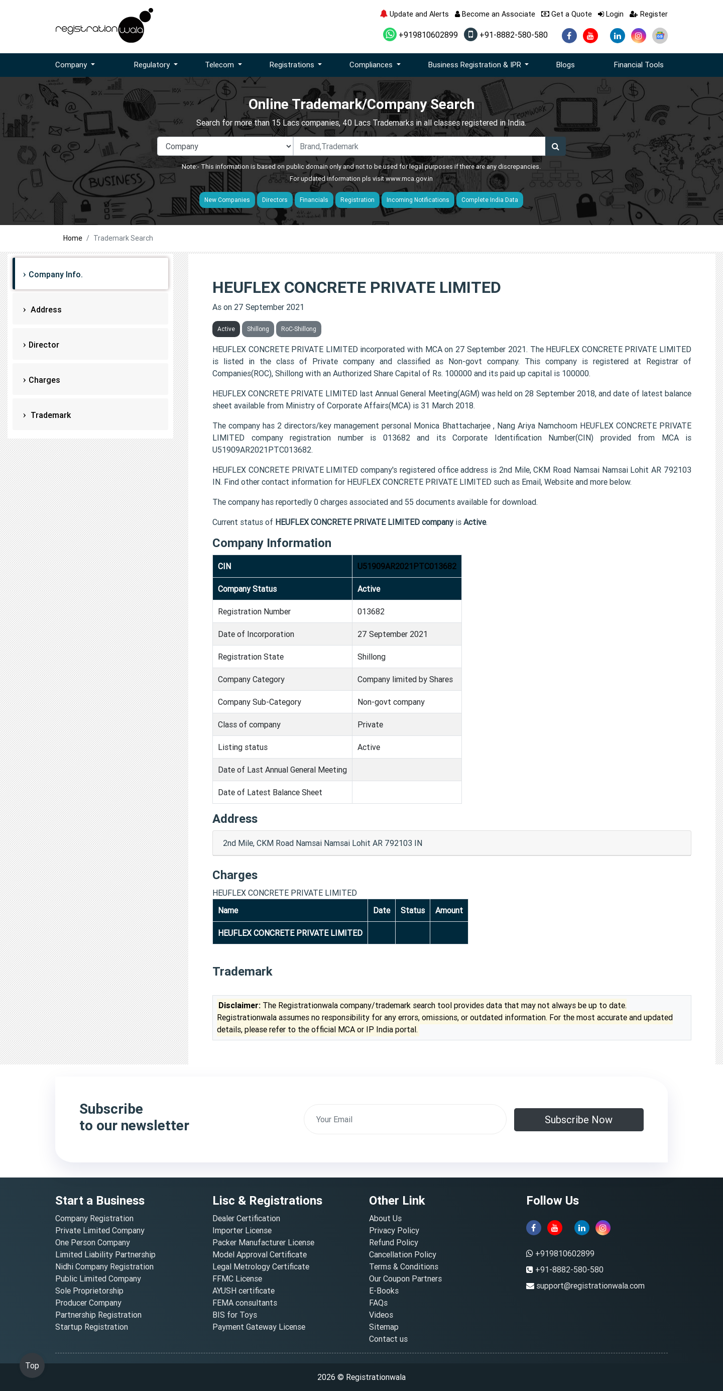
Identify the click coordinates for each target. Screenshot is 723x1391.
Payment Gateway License (258, 1327)
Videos (381, 1315)
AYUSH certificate (243, 1291)
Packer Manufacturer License (263, 1242)
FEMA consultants (244, 1303)
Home (72, 238)
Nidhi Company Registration (104, 1266)
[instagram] (638, 35)
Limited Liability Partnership (105, 1254)
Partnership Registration (98, 1315)
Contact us (388, 1339)
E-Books (384, 1291)
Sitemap (384, 1327)
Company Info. (56, 274)
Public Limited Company (98, 1278)
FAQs (378, 1303)
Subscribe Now (579, 1119)
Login (611, 14)
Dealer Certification (246, 1218)
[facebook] (569, 35)
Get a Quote (566, 14)
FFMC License (237, 1278)
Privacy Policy (394, 1230)
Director (44, 345)
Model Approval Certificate (259, 1254)
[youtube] (590, 35)
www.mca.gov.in (409, 178)
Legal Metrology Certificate (260, 1266)
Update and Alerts (414, 14)
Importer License (242, 1230)
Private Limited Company (100, 1230)
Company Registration (94, 1218)
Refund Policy (393, 1242)
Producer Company (88, 1303)
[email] (405, 1119)
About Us (385, 1218)
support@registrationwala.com (590, 1285)
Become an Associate (495, 14)
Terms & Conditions (403, 1266)
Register (649, 14)
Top (32, 1365)
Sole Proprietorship (89, 1291)
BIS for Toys (234, 1315)
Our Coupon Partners (405, 1278)
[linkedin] (617, 35)
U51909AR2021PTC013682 (406, 566)
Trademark (50, 415)
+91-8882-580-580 (506, 35)
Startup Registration (91, 1327)
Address (45, 309)
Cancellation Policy (402, 1254)
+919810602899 (420, 35)
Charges (44, 380)
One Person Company (92, 1242)
